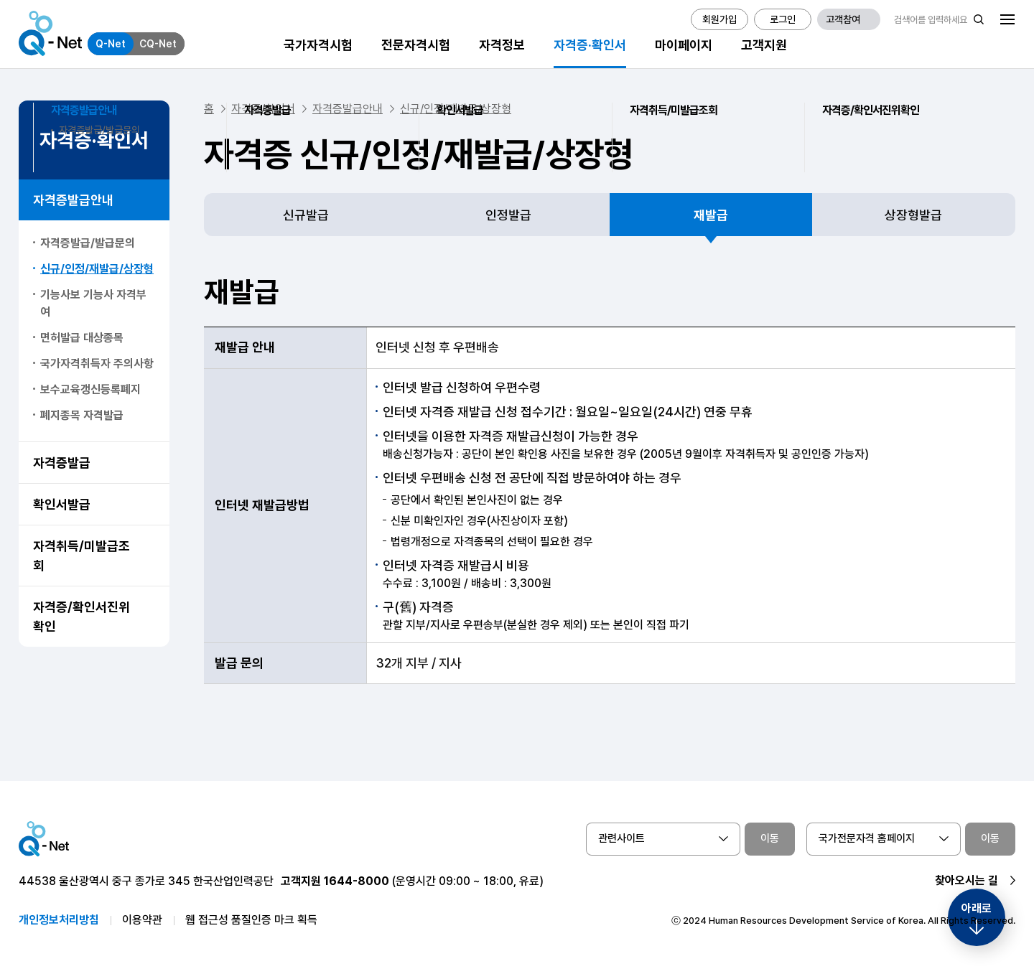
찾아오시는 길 (966, 880)
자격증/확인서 (263, 109)
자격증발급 (61, 462)
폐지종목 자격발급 (82, 415)
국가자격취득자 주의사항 (97, 363)
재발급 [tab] (711, 215)
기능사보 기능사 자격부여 (93, 303)
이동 (769, 838)
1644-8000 (356, 881)
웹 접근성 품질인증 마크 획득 (251, 920)
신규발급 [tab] (306, 215)
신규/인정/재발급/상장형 (97, 269)
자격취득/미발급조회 (81, 555)
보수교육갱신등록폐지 (90, 389)
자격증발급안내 (73, 199)
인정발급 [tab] (508, 215)
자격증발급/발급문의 (87, 243)
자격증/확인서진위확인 (81, 616)
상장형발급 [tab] (913, 215)
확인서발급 (61, 504)
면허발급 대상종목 (82, 338)
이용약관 (142, 920)
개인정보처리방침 (59, 920)
